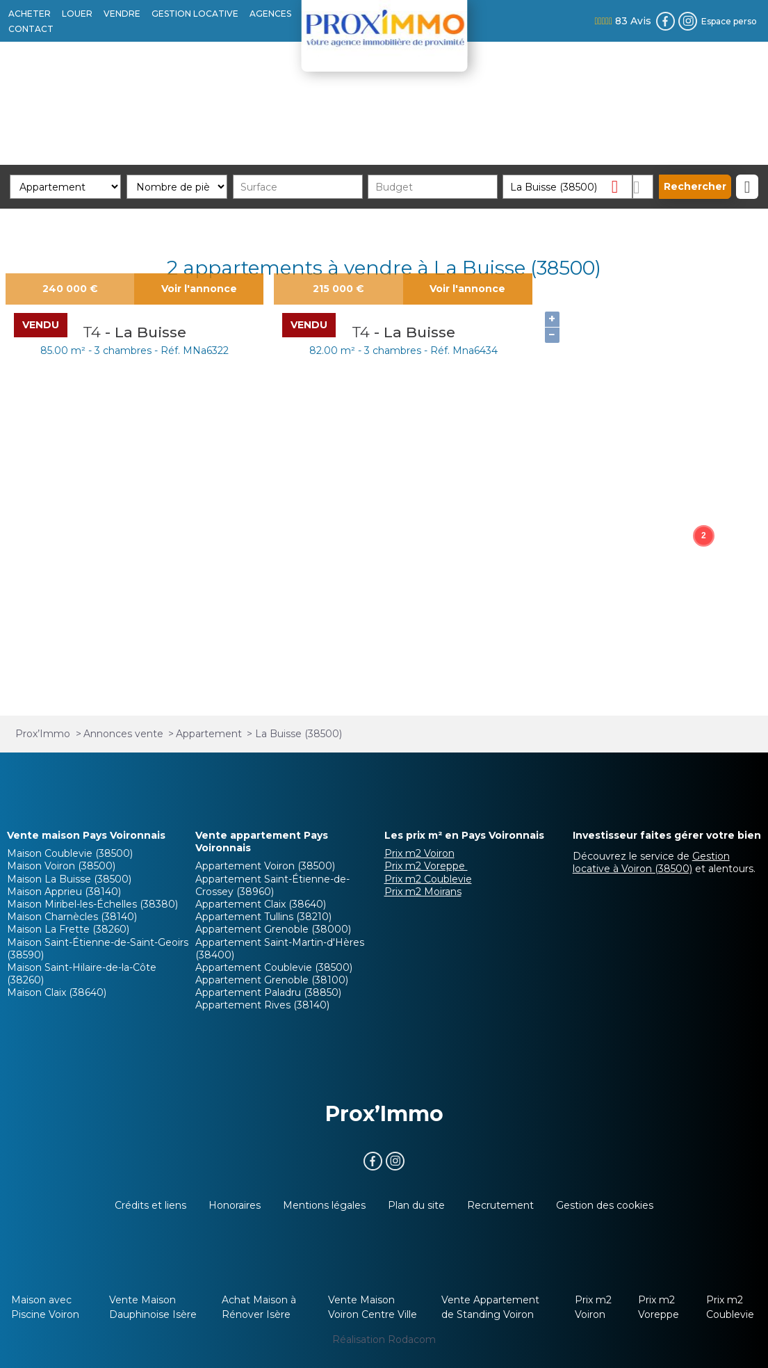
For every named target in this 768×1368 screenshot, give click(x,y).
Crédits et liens (150, 1205)
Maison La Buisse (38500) (69, 879)
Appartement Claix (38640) (260, 904)
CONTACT (31, 29)
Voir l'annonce (199, 288)
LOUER (77, 13)
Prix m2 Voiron (419, 853)
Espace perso (729, 21)
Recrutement (500, 1205)
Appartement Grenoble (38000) (273, 929)
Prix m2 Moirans (422, 891)
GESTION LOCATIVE (195, 13)
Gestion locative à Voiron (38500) (651, 862)
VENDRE (122, 13)
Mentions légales (324, 1205)
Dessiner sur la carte (642, 187)
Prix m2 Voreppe (426, 866)
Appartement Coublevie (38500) (273, 967)
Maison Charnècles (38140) (72, 916)
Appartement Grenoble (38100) (271, 980)
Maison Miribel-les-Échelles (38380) (92, 904)
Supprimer (620, 186)
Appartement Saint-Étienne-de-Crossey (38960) (272, 885)
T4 (94, 332)
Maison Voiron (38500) (61, 866)
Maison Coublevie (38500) (70, 853)
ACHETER (29, 13)
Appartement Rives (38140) (262, 1005)
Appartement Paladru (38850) (268, 992)
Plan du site (416, 1205)
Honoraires (235, 1205)
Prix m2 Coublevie (428, 879)
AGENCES (270, 13)
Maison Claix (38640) (56, 992)
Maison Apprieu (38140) (64, 891)
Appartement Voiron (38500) (265, 866)
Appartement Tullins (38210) (263, 916)
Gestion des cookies (604, 1205)
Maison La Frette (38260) (68, 929)
